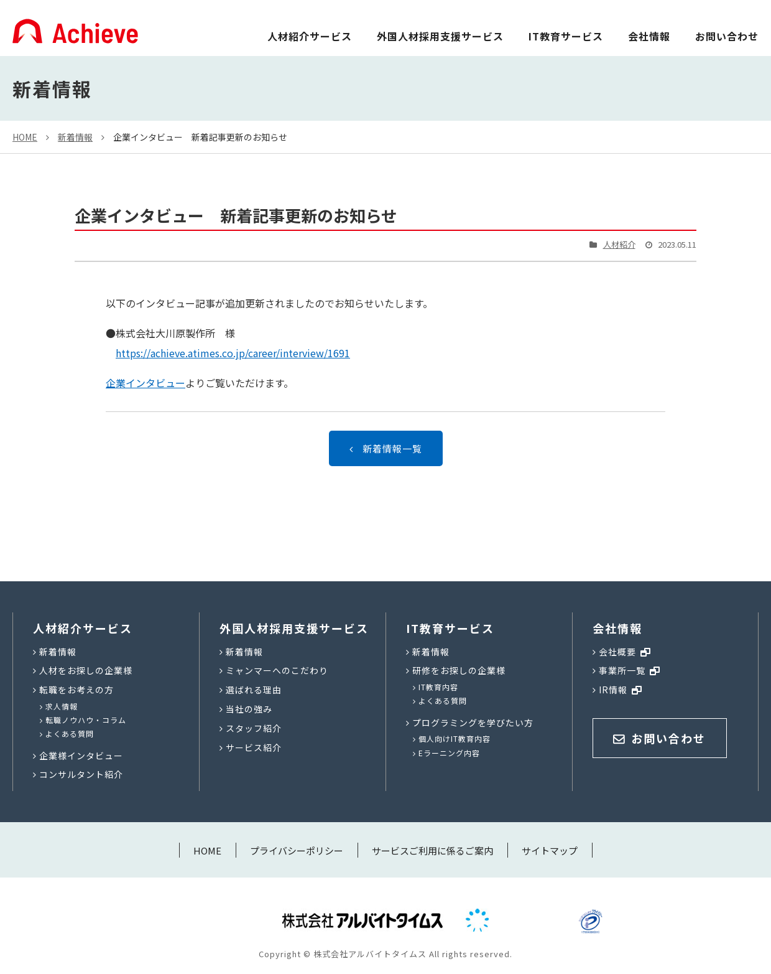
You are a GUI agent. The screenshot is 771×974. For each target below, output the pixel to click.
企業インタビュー (145, 382)
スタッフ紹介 (254, 728)
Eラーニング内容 (449, 752)
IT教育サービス (566, 36)
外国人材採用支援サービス (440, 36)
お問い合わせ (727, 36)
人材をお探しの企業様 (85, 670)
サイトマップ (550, 850)
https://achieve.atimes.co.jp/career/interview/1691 (233, 352)
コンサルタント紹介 (81, 774)
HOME (24, 137)
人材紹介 (619, 244)
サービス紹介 (254, 747)
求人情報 (61, 706)
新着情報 (75, 137)
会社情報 (649, 36)
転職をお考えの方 (76, 689)
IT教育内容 (438, 686)
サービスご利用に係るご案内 (432, 850)
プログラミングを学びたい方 (472, 722)
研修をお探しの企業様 (459, 670)
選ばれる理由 (254, 689)
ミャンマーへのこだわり (277, 670)
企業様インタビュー (81, 755)
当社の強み (249, 709)
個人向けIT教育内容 (454, 738)
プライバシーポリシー (296, 850)
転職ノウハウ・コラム (85, 719)
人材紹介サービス (309, 36)
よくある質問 (69, 733)
